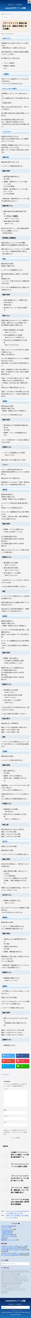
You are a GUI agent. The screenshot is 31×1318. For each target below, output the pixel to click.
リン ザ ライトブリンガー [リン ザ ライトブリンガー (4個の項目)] (18, 1289)
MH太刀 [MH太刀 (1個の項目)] (21, 1280)
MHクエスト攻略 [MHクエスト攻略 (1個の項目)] (15, 1274)
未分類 (3, 1238)
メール (6, 1116)
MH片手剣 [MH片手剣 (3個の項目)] (11, 1283)
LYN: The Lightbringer (7, 1226)
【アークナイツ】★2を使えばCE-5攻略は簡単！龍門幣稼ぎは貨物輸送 (20, 1202)
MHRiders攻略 (6, 1233)
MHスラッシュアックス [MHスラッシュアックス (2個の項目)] (7, 1277)
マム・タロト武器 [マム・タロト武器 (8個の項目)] (6, 1289)
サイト (5, 1122)
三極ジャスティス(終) (7, 1236)
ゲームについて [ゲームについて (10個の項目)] (15, 1286)
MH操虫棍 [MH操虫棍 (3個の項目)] (4, 1283)
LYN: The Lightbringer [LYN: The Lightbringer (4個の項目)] (7, 1271)
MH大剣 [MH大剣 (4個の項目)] (15, 1280)
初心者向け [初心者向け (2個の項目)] (4, 1292)
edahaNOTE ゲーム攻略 (15, 8)
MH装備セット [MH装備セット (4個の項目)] (5, 1286)
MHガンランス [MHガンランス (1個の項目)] (5, 1274)
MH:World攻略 (6, 1231)
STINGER (18, 1314)
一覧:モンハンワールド (17, 1310)
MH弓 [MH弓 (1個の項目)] (26, 1280)
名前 (5, 1110)
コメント (6, 1089)
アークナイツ (6, 1074)
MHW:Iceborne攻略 (7, 1234)
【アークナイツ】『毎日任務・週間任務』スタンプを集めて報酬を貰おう (20, 1190)
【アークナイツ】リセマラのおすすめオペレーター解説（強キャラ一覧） (20, 1178)
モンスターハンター (7, 1229)
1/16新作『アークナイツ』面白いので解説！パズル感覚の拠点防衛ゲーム (20, 1155)
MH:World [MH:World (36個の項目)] (17, 1271)
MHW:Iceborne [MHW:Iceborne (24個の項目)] (25, 1271)
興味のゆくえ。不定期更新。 (15, 1304)
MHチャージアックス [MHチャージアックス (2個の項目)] (20, 1277)
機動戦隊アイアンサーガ (8, 1240)
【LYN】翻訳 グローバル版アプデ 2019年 (13, 1249)
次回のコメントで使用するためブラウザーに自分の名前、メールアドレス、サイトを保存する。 (15, 1132)
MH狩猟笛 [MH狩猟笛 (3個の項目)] (18, 1283)
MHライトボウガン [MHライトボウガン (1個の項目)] (6, 1280)
